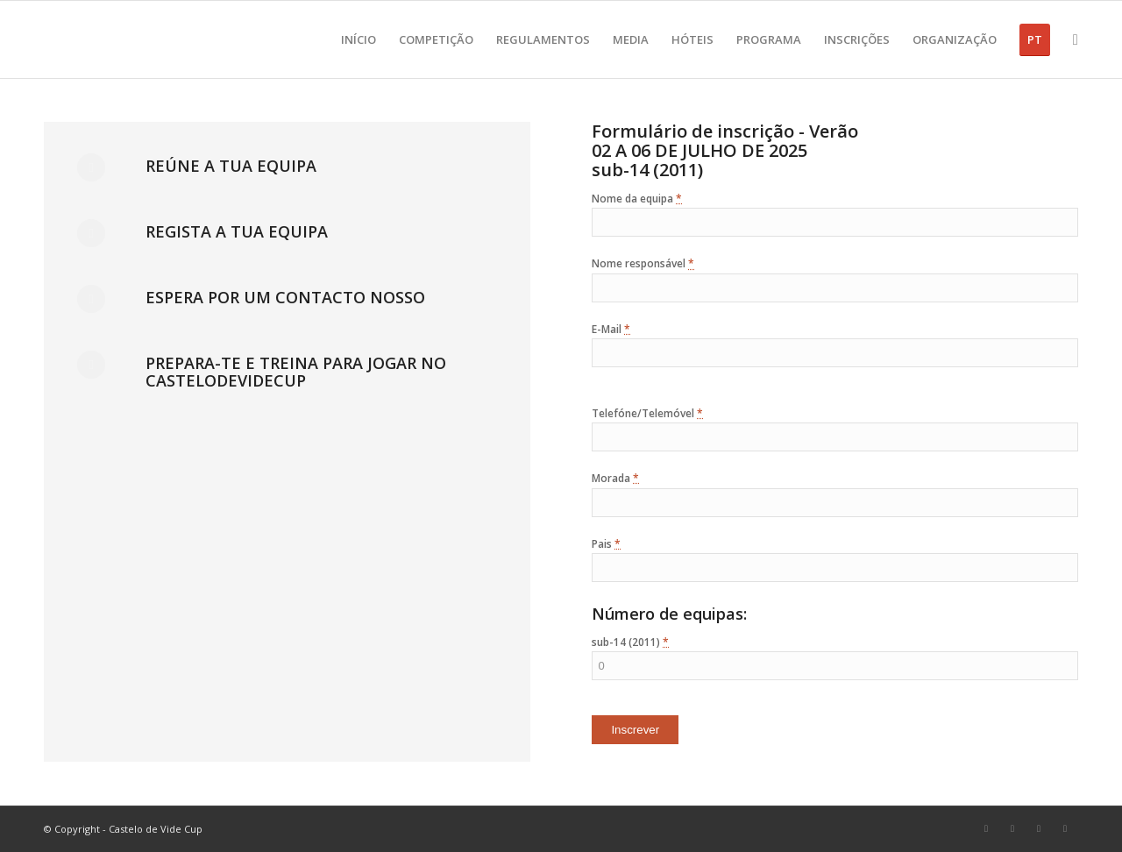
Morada (615, 478)
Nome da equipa (637, 198)
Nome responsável (643, 263)
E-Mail (611, 329)
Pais (606, 543)
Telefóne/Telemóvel (647, 413)
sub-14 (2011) (630, 642)
